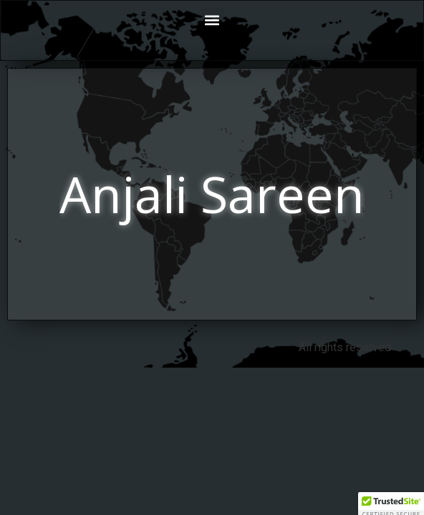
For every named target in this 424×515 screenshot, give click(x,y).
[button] (212, 19)
